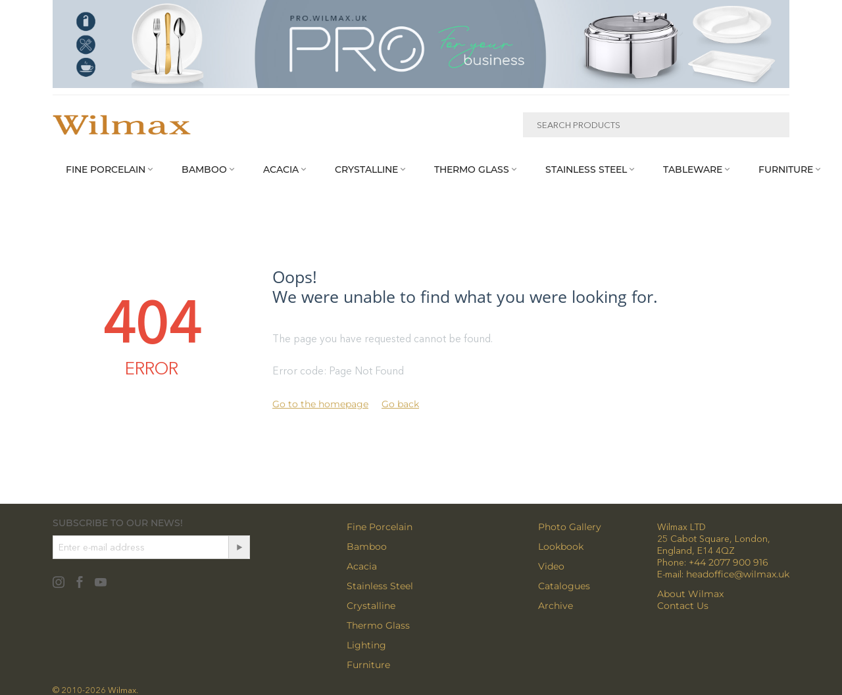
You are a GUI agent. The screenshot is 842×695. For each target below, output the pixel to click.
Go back (400, 404)
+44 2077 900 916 (728, 562)
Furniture (368, 665)
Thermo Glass (378, 625)
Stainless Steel (380, 586)
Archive (555, 606)
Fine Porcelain (379, 527)
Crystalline (371, 606)
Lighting (366, 645)
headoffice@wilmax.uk (737, 574)
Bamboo (367, 546)
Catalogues (564, 586)
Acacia (362, 566)
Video (551, 566)
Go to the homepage (320, 404)
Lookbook (560, 546)
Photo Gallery (569, 527)
